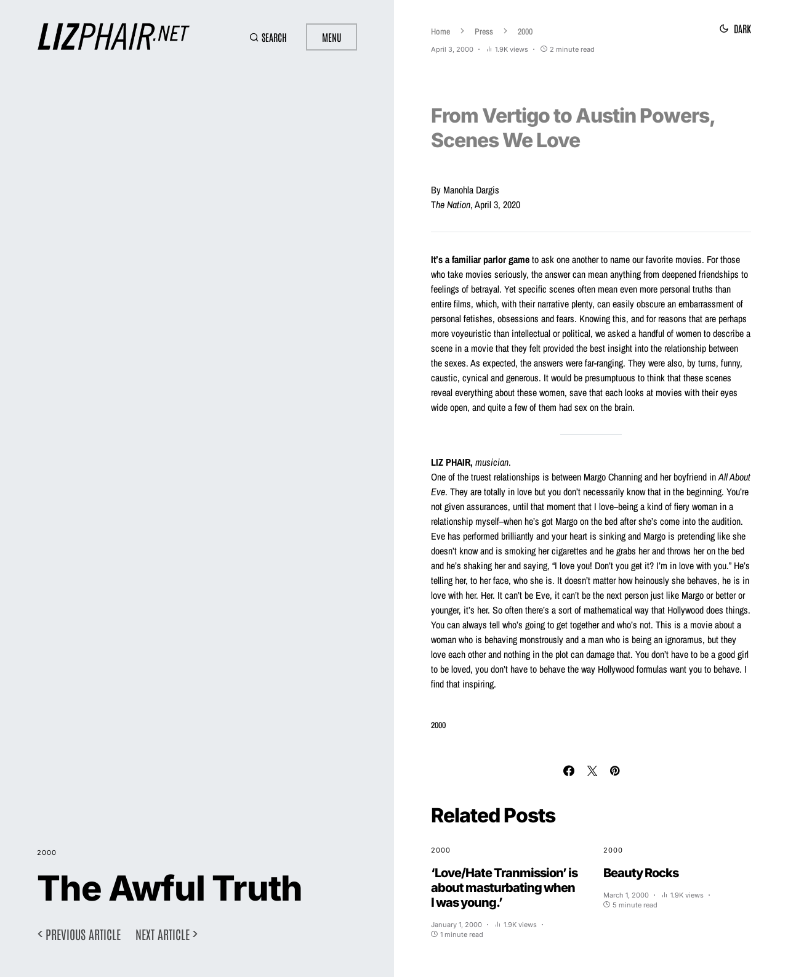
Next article (162, 934)
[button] (267, 37)
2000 (47, 852)
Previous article (83, 934)
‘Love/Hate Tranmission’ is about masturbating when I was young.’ (504, 888)
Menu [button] (331, 37)
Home (440, 31)
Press (484, 31)
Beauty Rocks (640, 873)
